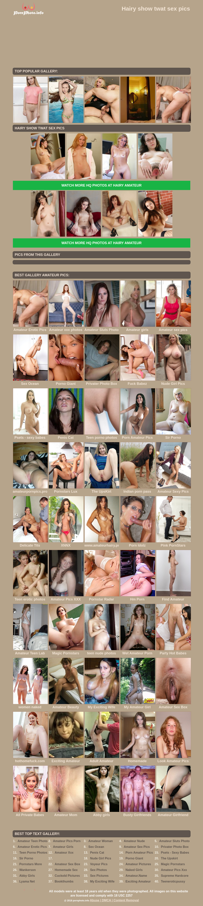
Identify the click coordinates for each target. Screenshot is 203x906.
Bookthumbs (64, 881)
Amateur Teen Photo (32, 841)
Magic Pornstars (173, 864)
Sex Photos (98, 870)
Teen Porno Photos (33, 852)
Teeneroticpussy (173, 881)
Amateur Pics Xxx (174, 870)
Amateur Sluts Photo (174, 841)
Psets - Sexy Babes (175, 852)
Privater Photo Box (175, 846)
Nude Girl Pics (100, 858)
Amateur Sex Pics (137, 846)
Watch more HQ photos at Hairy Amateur (101, 185)
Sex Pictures (99, 875)
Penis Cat (97, 852)
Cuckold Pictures (67, 875)
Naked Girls (134, 870)
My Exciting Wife (102, 881)
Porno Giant (134, 858)
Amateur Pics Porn (66, 841)
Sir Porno (26, 858)
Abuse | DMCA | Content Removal (114, 900)
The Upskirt (169, 858)
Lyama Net (27, 881)
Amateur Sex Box (67, 864)
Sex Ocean (96, 846)
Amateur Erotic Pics (32, 846)
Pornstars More (30, 864)
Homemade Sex (66, 870)
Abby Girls (27, 875)
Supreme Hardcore (174, 875)
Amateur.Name (136, 875)
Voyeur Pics (98, 864)
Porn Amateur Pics (139, 852)
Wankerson (27, 870)
